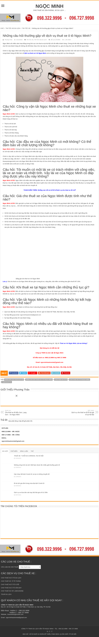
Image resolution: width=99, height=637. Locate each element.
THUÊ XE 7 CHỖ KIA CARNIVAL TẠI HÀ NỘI (28, 456)
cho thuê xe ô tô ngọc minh (79, 379)
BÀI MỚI (5, 451)
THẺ (32, 451)
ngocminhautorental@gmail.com (30, 315)
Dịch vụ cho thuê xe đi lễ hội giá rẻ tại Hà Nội (82, 413)
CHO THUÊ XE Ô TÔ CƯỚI (10, 584)
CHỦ (2, 28)
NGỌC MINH (49, 6)
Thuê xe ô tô (6, 382)
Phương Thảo (8, 39)
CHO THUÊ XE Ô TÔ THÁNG (11, 581)
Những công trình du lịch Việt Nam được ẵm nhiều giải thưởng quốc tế (37, 465)
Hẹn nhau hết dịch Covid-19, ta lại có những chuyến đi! (32, 474)
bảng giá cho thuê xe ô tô (14, 379)
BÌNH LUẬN (24, 451)
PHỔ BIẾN (14, 451)
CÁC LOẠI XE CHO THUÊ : (10, 567)
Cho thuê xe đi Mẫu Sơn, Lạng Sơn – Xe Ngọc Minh (16, 413)
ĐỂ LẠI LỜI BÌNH (55, 39)
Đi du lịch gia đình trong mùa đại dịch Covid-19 (29, 483)
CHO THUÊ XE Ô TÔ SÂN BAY (11, 588)
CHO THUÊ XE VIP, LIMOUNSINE (12, 591)
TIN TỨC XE (26, 28)
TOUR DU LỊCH (6, 594)
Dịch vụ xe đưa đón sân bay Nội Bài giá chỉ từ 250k (31, 492)
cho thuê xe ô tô (61, 379)
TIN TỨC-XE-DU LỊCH (13, 28)
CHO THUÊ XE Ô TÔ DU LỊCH (11, 578)
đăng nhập (18, 421)
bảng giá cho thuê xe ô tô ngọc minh (39, 379)
